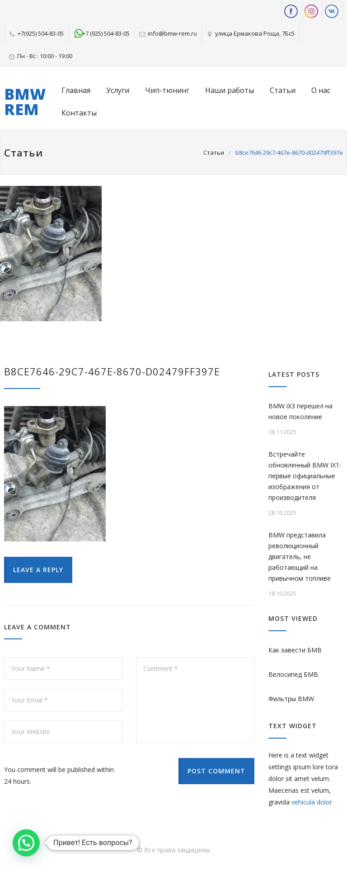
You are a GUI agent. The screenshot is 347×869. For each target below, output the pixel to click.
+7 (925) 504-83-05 (106, 33)
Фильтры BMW (291, 698)
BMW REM (25, 101)
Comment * (195, 700)
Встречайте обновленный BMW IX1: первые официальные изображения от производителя (304, 476)
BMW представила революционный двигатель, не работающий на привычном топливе (299, 556)
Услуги (117, 90)
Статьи (282, 90)
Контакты (79, 113)
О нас (320, 90)
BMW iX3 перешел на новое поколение (300, 411)
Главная (75, 90)
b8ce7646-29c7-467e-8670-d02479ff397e (112, 371)
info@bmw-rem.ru (172, 33)
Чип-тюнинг (167, 90)
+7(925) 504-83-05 (41, 33)
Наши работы (229, 90)
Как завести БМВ (295, 650)
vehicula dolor (311, 802)
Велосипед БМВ (293, 674)
